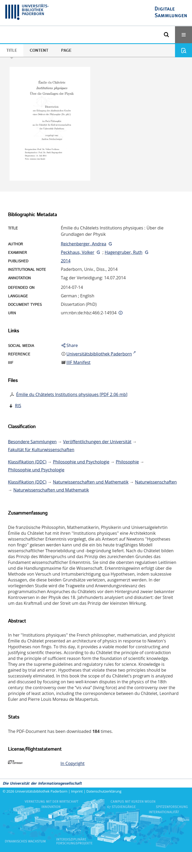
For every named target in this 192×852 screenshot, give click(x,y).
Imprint (77, 791)
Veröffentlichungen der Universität (97, 442)
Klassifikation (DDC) (27, 462)
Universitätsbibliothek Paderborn (41, 791)
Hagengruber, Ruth (123, 252)
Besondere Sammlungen (32, 442)
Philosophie (127, 462)
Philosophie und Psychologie (81, 462)
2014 (66, 261)
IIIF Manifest (78, 362)
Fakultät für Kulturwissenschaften (41, 450)
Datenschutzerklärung (103, 791)
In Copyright (73, 763)
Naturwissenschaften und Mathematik (91, 482)
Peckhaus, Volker (77, 252)
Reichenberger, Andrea (83, 244)
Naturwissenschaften (156, 482)
